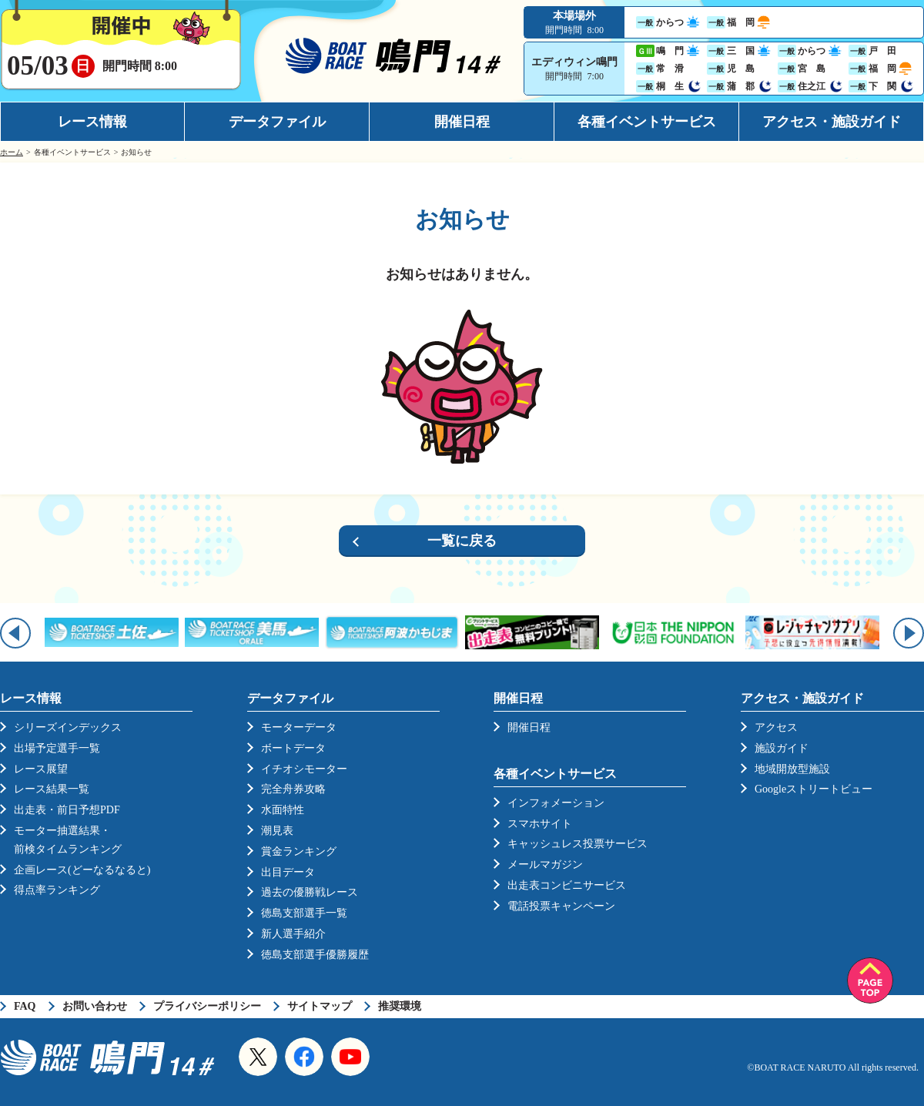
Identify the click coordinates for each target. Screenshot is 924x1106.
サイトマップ (319, 1006)
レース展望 (41, 769)
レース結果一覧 (51, 789)
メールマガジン (545, 864)
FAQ (25, 1006)
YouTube (350, 1056)
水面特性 (282, 810)
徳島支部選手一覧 (304, 913)
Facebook (304, 1056)
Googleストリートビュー (813, 789)
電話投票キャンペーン (561, 906)
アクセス (776, 727)
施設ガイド (781, 748)
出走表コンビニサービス (566, 885)
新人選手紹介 (293, 934)
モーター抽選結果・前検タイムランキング (68, 840)
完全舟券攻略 (293, 789)
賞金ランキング (298, 851)
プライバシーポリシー (207, 1006)
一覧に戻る (462, 540)
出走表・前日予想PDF (67, 810)
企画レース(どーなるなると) (82, 870)
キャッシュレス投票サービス (577, 844)
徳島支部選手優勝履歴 (315, 954)
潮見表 (277, 830)
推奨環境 (399, 1006)
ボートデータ (293, 748)
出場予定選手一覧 (57, 748)
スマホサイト (539, 824)
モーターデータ (298, 727)
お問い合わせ (94, 1006)
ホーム (11, 152)
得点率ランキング (57, 890)
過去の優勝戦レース (309, 892)
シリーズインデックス (68, 727)
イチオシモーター (304, 769)
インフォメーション (555, 803)
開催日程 (462, 121)
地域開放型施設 (792, 769)
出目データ (288, 872)
